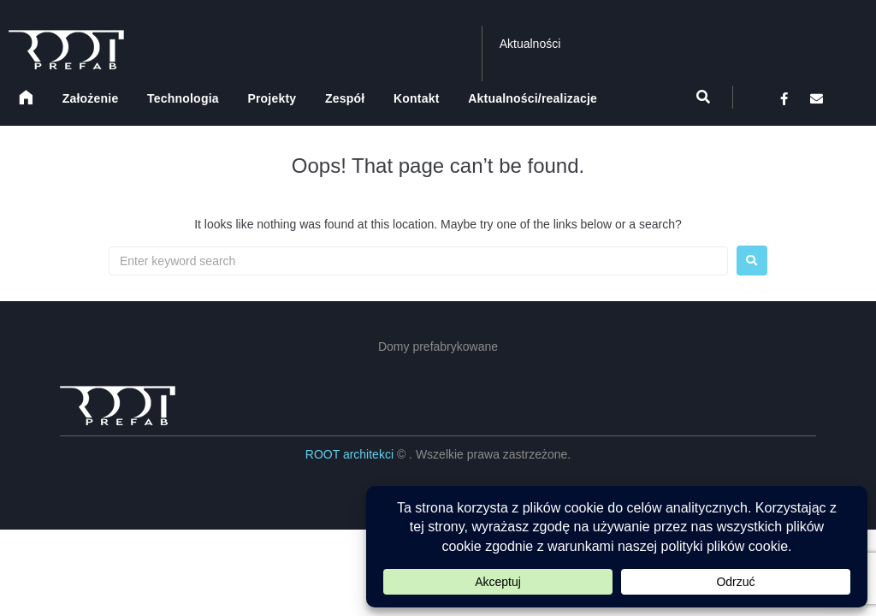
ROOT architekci (351, 454)
